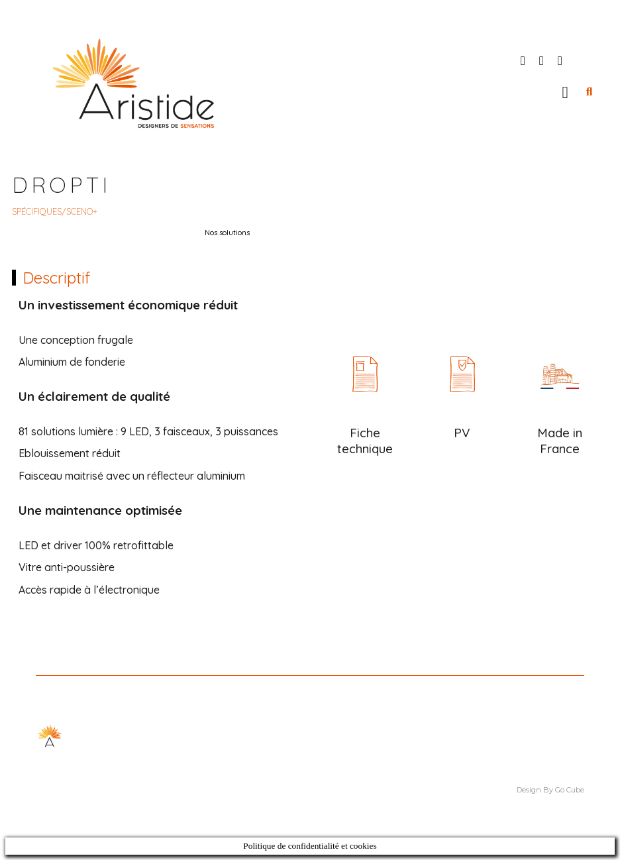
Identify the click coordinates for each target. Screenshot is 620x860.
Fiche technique (365, 441)
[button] (565, 92)
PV (462, 433)
